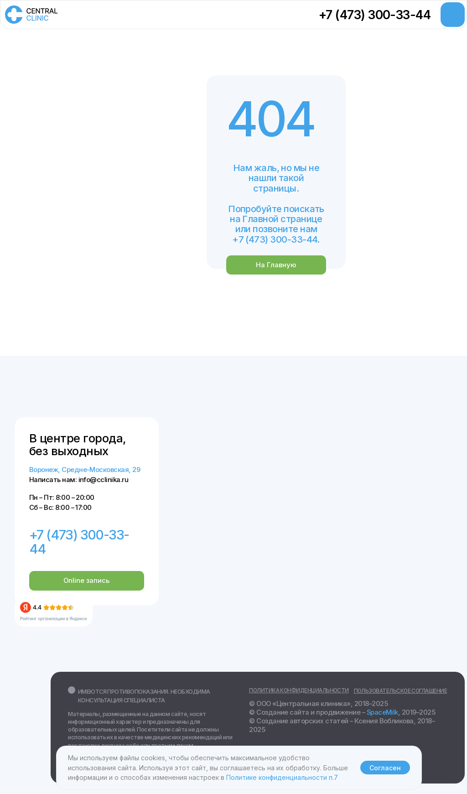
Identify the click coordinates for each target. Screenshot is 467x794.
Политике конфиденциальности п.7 (282, 777)
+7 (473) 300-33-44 (375, 14)
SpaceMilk (382, 712)
